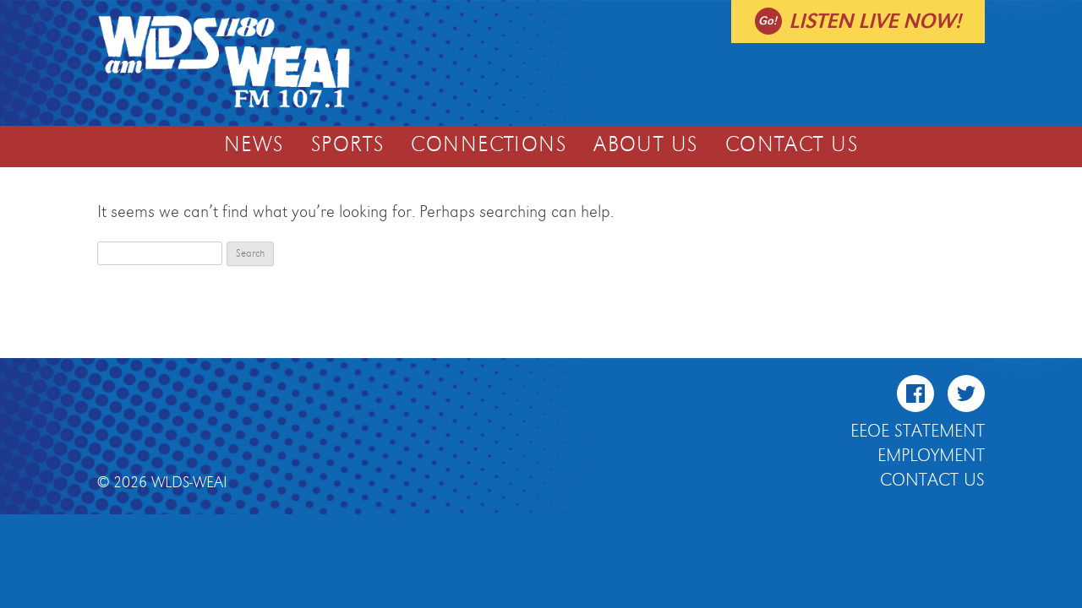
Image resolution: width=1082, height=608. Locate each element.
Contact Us (791, 145)
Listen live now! (875, 21)
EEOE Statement (917, 431)
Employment (931, 456)
